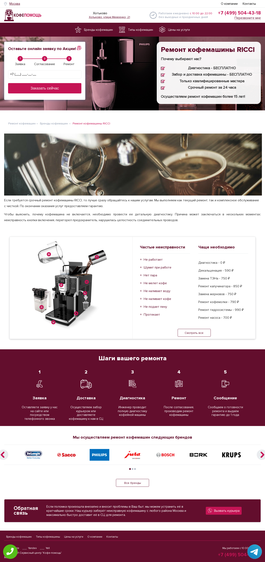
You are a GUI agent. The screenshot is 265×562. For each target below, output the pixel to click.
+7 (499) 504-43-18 (239, 13)
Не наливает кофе (157, 296)
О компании (229, 4)
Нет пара (150, 273)
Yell (45, 548)
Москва (14, 4)
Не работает (153, 257)
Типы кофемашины (48, 535)
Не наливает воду (157, 288)
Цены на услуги (73, 535)
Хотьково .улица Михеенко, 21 (109, 17)
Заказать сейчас (45, 88)
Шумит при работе (157, 265)
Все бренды (132, 480)
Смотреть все (194, 330)
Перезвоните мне (248, 18)
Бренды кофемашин (19, 535)
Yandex (29, 548)
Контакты (249, 4)
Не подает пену (155, 304)
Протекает (152, 312)
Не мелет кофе (155, 281)
